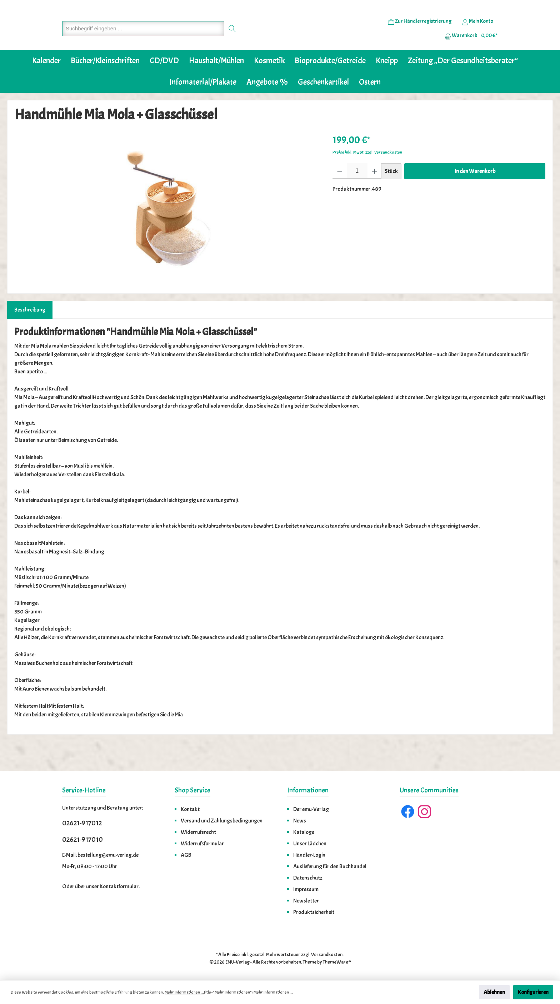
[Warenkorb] (469, 47)
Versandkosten (326, 954)
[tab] (29, 332)
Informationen (308, 790)
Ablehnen (494, 992)
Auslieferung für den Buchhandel (329, 866)
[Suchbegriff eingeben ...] (143, 39)
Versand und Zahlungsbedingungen (221, 820)
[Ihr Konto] (477, 32)
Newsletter (306, 900)
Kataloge (303, 832)
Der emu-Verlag (311, 809)
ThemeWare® (337, 962)
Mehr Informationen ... (184, 992)
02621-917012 (82, 823)
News (299, 820)
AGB (186, 855)
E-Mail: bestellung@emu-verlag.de (100, 855)
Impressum (306, 889)
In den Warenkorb (475, 193)
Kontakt (190, 809)
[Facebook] (408, 812)
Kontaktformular (119, 886)
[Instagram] (424, 812)
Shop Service (192, 790)
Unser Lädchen (309, 843)
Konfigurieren (533, 992)
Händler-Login (309, 855)
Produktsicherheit (313, 912)
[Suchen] (232, 39)
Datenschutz (307, 877)
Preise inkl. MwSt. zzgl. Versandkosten (367, 174)
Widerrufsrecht (198, 832)
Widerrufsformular (202, 843)
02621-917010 (82, 839)
